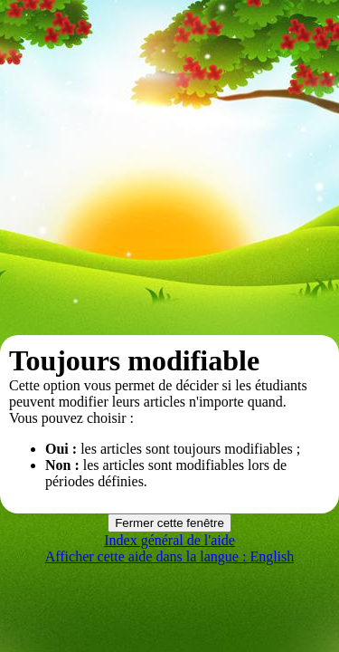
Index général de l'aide (169, 540)
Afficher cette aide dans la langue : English (170, 556)
